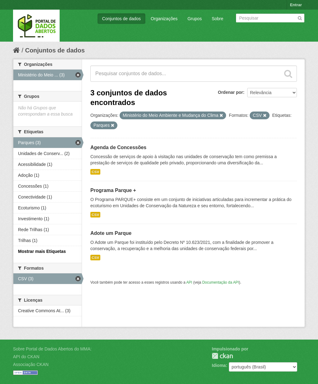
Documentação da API (220, 282)
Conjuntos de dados (121, 18)
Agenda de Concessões (118, 147)
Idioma (219, 365)
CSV (95, 172)
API (189, 282)
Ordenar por (230, 92)
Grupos (195, 18)
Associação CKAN (30, 364)
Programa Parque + (113, 190)
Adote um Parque (110, 233)
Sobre (217, 18)
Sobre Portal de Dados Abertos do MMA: (52, 348)
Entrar (296, 4)
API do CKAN (26, 356)
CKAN (222, 356)
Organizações (164, 18)
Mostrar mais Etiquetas (42, 251)
